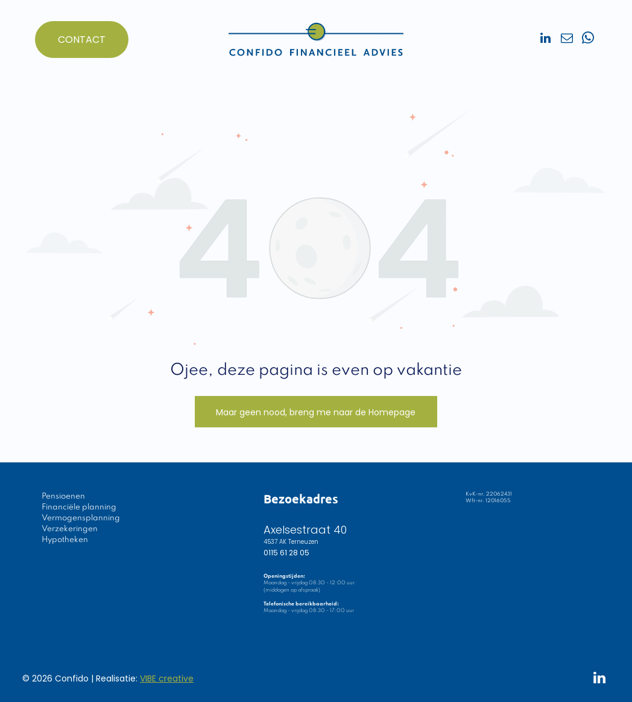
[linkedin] (546, 39)
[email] (567, 39)
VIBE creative (167, 678)
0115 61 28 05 (286, 552)
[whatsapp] (588, 39)
